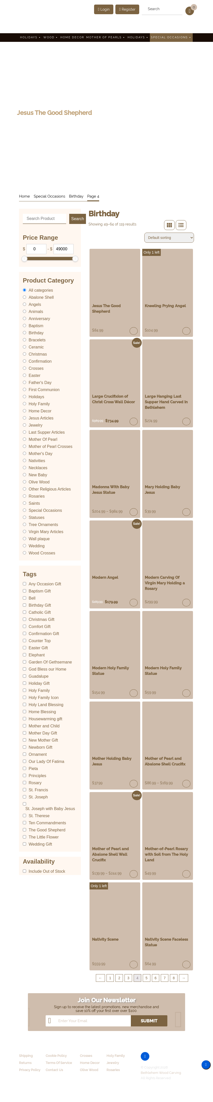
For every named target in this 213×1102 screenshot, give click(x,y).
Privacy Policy (29, 1070)
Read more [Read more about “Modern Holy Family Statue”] (134, 693)
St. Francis (38, 790)
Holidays (30, 37)
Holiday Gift (39, 683)
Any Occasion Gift (45, 584)
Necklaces (38, 468)
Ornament (38, 754)
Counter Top (40, 641)
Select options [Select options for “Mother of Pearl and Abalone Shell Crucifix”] (186, 784)
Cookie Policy (56, 1056)
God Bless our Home (47, 669)
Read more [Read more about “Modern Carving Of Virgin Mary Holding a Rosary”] (186, 602)
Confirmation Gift (44, 634)
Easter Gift (38, 648)
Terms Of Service (59, 1063)
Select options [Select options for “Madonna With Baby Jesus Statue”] (134, 512)
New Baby (38, 475)
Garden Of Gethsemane (50, 662)
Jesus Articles (41, 418)
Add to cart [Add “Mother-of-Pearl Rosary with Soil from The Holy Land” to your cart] (186, 874)
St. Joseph (38, 797)
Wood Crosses (42, 553)
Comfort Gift (39, 626)
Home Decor (72, 37)
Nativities (37, 461)
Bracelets (37, 340)
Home (24, 196)
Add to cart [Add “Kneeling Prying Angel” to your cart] (186, 331)
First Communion (44, 390)
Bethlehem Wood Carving (161, 1073)
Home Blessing (42, 712)
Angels (35, 304)
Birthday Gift (40, 605)
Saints (34, 503)
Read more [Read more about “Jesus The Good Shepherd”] (134, 331)
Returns (25, 1063)
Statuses (36, 517)
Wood (50, 37)
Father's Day (40, 382)
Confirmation (40, 361)
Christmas (38, 354)
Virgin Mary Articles (46, 532)
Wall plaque (39, 539)
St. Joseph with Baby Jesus (50, 809)
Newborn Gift (40, 747)
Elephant (37, 655)
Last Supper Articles (47, 432)
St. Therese (39, 816)
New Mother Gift (43, 740)
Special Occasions (171, 37)
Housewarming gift (45, 719)
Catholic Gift (40, 612)
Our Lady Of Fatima (46, 761)
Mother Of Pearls (106, 37)
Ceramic (36, 347)
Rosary (35, 783)
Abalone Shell (41, 297)
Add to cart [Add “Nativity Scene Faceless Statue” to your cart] (186, 964)
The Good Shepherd (47, 830)
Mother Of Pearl (43, 439)
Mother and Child (44, 726)
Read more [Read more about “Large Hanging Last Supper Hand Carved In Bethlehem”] (186, 421)
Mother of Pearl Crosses (51, 446)
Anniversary (39, 319)
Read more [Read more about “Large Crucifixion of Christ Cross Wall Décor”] (134, 421)
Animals (36, 311)
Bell (32, 598)
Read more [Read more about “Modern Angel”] (134, 602)
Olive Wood (39, 482)
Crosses (36, 368)
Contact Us (54, 1070)
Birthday (76, 196)
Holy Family (39, 404)
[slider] (24, 259)
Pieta (33, 768)
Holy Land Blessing (46, 705)
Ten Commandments (47, 823)
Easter (34, 375)
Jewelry (35, 425)
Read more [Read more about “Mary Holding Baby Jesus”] (186, 512)
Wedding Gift (40, 844)
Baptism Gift (40, 591)
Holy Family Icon (44, 697)
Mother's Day (40, 453)
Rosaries (37, 496)
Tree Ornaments (43, 524)
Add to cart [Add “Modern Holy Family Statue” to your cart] (186, 693)
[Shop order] (169, 238)
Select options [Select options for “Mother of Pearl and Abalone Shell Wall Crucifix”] (134, 874)
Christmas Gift (41, 619)
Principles (37, 776)
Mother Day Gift (43, 733)
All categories (41, 290)
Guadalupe (38, 676)
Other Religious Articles (50, 489)
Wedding (37, 546)
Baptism (36, 326)
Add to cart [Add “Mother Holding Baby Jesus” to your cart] (134, 784)
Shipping (26, 1056)
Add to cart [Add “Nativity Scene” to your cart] (134, 964)
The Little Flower (44, 837)
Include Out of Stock (47, 871)
